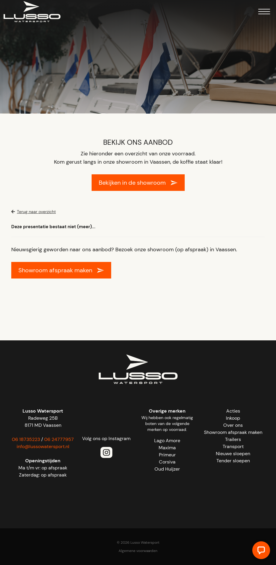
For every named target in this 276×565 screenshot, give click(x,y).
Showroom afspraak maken (55, 270)
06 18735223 (26, 439)
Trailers (233, 439)
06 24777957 (59, 439)
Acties (233, 411)
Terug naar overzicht (33, 211)
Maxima (167, 448)
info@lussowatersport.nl (43, 446)
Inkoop (233, 418)
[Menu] (264, 13)
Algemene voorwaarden (138, 550)
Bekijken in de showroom (132, 182)
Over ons (233, 425)
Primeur (167, 455)
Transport (233, 446)
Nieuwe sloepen (233, 453)
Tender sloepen (233, 461)
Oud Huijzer (167, 469)
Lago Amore (167, 440)
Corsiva (167, 462)
